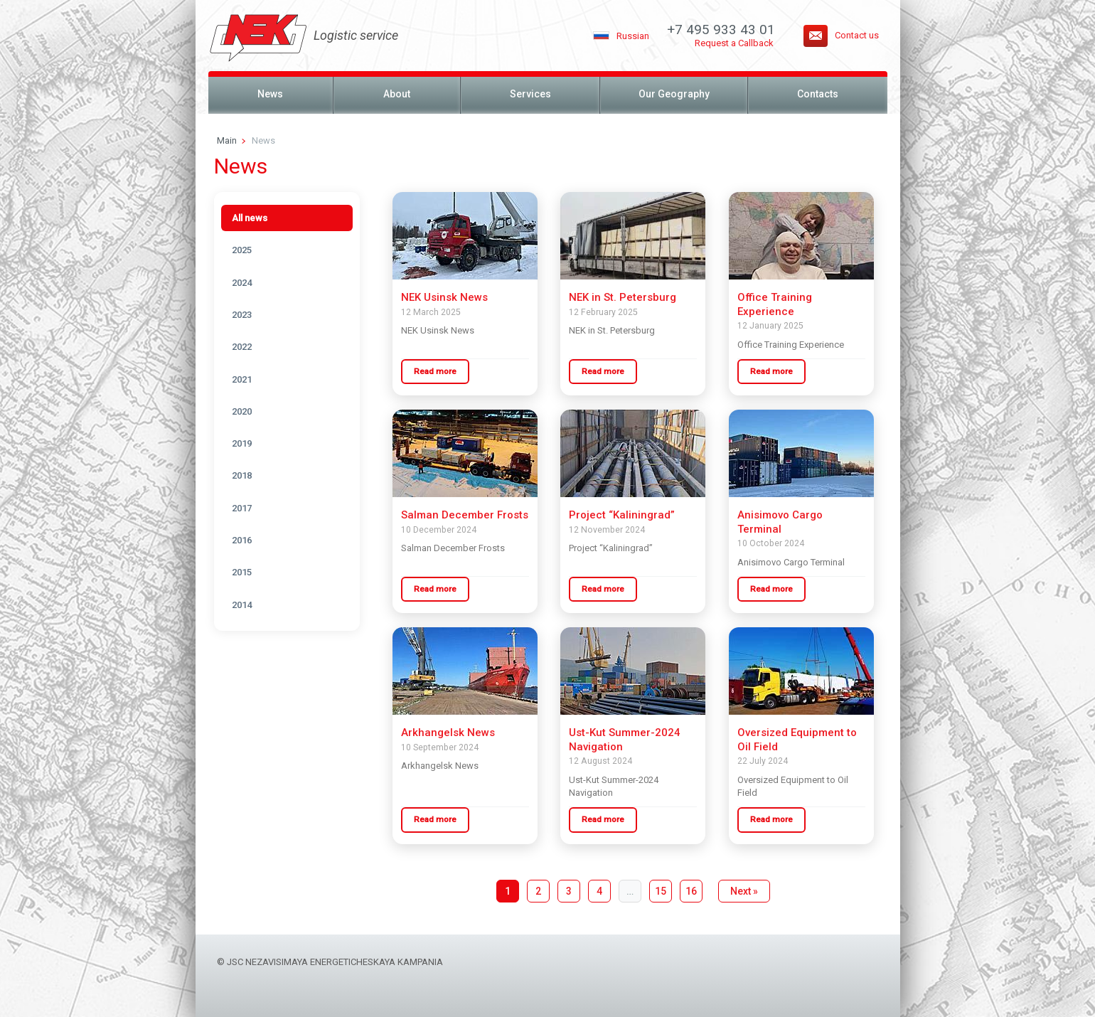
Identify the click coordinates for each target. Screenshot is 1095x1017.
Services (530, 94)
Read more (435, 371)
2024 (242, 282)
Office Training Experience (774, 304)
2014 (242, 605)
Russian (632, 36)
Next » (744, 891)
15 (660, 891)
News (270, 94)
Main (227, 140)
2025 (242, 250)
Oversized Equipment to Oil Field (797, 739)
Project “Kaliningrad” (622, 514)
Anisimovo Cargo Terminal (780, 522)
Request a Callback (734, 43)
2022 (242, 346)
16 (691, 891)
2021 (242, 379)
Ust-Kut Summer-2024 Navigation (624, 739)
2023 (242, 314)
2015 (242, 572)
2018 (242, 475)
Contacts (817, 94)
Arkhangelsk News (448, 732)
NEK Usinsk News (444, 297)
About (396, 94)
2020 (242, 411)
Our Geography (674, 94)
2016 (242, 540)
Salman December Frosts (464, 514)
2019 (242, 443)
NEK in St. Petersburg (622, 297)
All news (249, 218)
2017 (242, 508)
